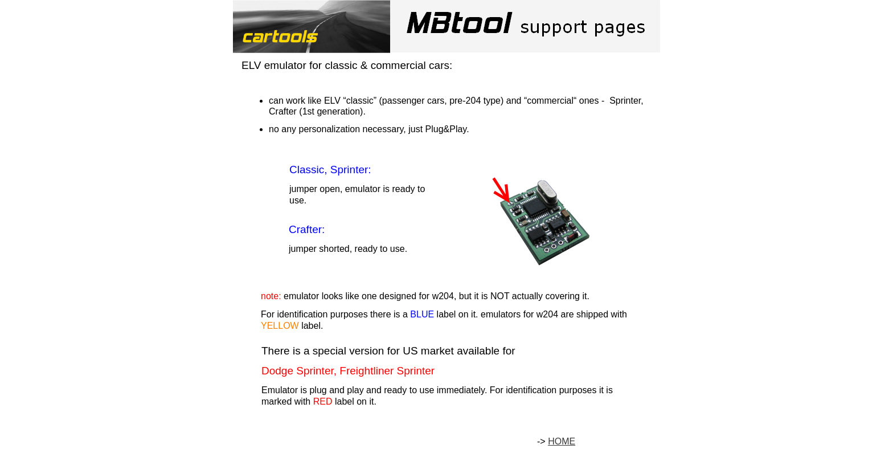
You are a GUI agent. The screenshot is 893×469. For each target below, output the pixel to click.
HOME (561, 441)
